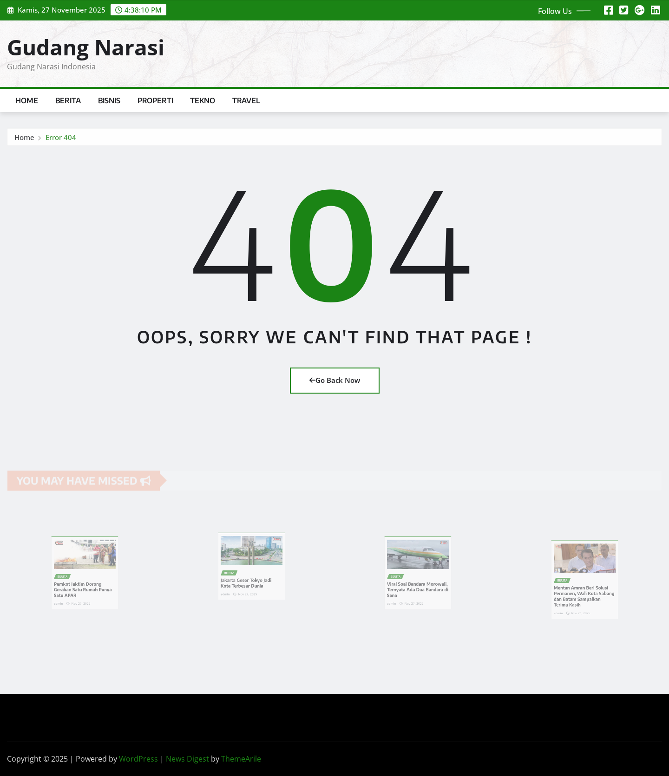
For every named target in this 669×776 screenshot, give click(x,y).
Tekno (203, 100)
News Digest (187, 759)
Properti (155, 100)
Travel (246, 100)
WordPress (138, 759)
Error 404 (61, 139)
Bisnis (109, 100)
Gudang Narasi (85, 47)
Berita (68, 100)
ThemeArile (241, 759)
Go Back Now (334, 380)
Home (27, 100)
